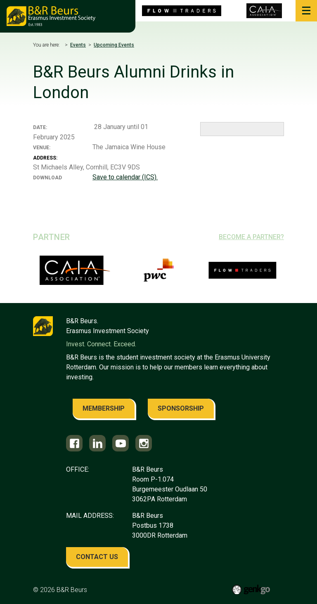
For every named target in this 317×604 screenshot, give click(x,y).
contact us (97, 557)
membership (104, 408)
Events (78, 45)
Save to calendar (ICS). (125, 177)
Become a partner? (251, 237)
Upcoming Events (114, 45)
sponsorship (181, 408)
